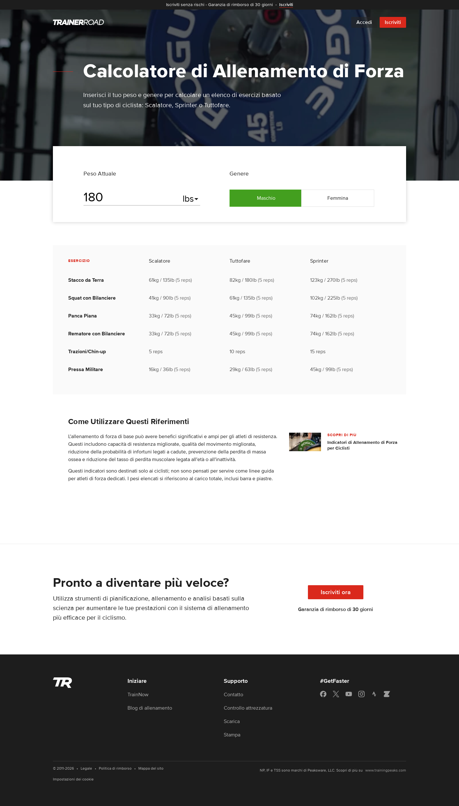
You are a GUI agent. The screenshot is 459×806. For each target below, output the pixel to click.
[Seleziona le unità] (191, 198)
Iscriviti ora (336, 592)
